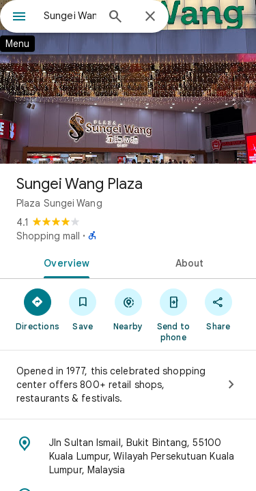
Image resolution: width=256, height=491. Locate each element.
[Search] (115, 17)
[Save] (82, 309)
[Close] (150, 17)
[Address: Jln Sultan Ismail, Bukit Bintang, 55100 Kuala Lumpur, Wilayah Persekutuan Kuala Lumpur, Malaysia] (128, 456)
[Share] (218, 309)
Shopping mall (48, 236)
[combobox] (70, 16)
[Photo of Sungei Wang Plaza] (128, 82)
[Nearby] (127, 309)
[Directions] (37, 309)
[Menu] (19, 17)
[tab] (64, 262)
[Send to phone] (173, 314)
